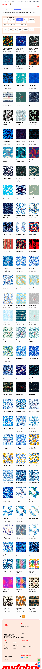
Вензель (26, 29)
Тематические (31, 22)
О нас (5, 1)
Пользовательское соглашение (27, 646)
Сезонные (31, 19)
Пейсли (31, 29)
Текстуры (19, 22)
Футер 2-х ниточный (25, 626)
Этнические (6, 24)
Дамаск (5, 29)
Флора (25, 19)
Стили (24, 22)
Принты (6, 640)
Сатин (22, 633)
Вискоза (22, 637)
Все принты (6, 19)
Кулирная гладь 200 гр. (25, 631)
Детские (13, 19)
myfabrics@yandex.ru (26, 655)
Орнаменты (19, 19)
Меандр (20, 29)
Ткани (22, 623)
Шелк (22, 635)
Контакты (26, 1)
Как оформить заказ (19, 1)
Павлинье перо (7, 32)
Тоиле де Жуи (16, 32)
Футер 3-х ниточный (25, 628)
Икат (15, 29)
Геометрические (22, 24)
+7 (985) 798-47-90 (26, 653)
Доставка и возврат (11, 1)
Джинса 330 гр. (24, 629)
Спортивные (11, 22)
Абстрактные (14, 24)
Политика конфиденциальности (27, 643)
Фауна (5, 22)
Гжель (10, 29)
